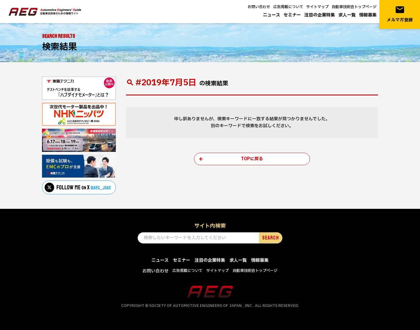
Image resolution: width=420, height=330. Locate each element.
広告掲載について (288, 7)
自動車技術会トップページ (354, 7)
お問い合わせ (259, 7)
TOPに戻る (252, 159)
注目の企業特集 (319, 15)
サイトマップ (317, 7)
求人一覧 (347, 15)
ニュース (271, 15)
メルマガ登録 (399, 14)
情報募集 (368, 15)
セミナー (292, 15)
